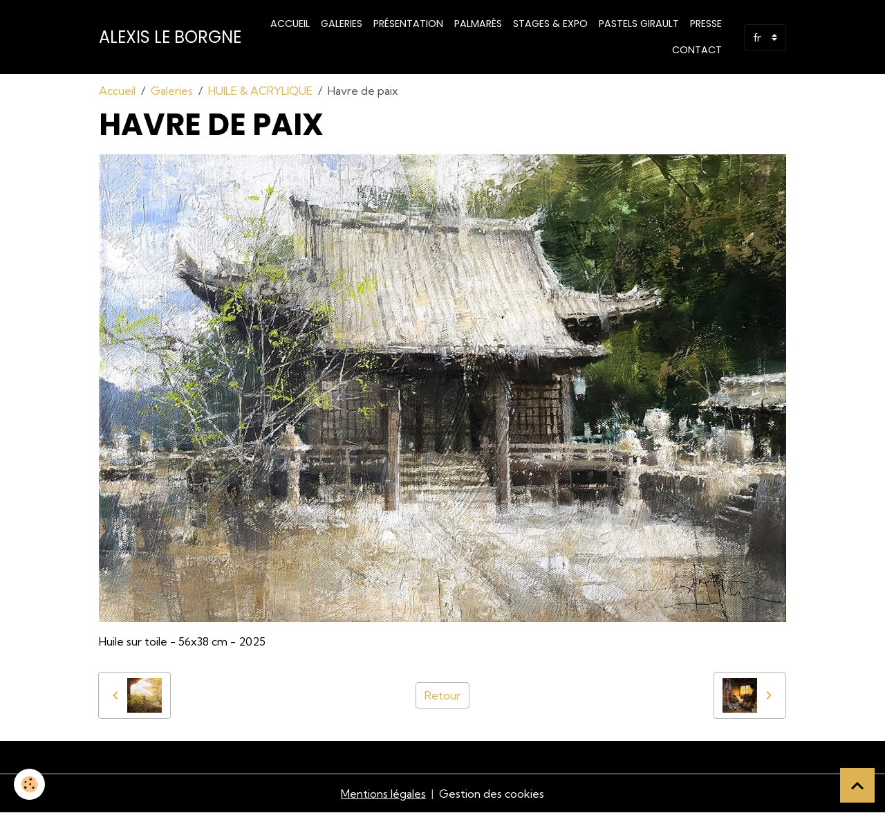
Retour (442, 695)
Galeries (341, 23)
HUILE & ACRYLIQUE (260, 91)
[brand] (170, 37)
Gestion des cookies (491, 794)
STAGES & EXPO (550, 23)
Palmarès (478, 23)
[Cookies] (29, 784)
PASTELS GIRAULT (639, 23)
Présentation (408, 23)
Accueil (290, 23)
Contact (697, 50)
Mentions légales (383, 794)
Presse (706, 23)
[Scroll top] (857, 785)
